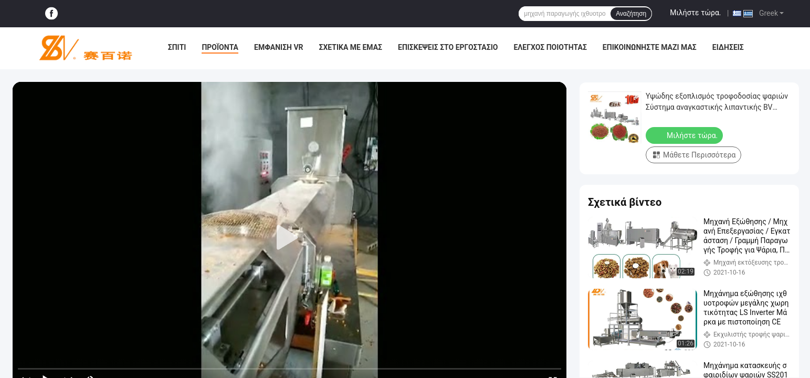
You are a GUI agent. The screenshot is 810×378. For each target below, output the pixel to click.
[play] (290, 238)
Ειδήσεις (728, 47)
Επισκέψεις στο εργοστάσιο (448, 47)
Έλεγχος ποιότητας (549, 47)
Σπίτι (177, 47)
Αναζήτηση (631, 13)
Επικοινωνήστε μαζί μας (650, 47)
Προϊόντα (220, 47)
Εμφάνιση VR (278, 47)
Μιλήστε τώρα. (695, 12)
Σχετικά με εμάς (350, 47)
